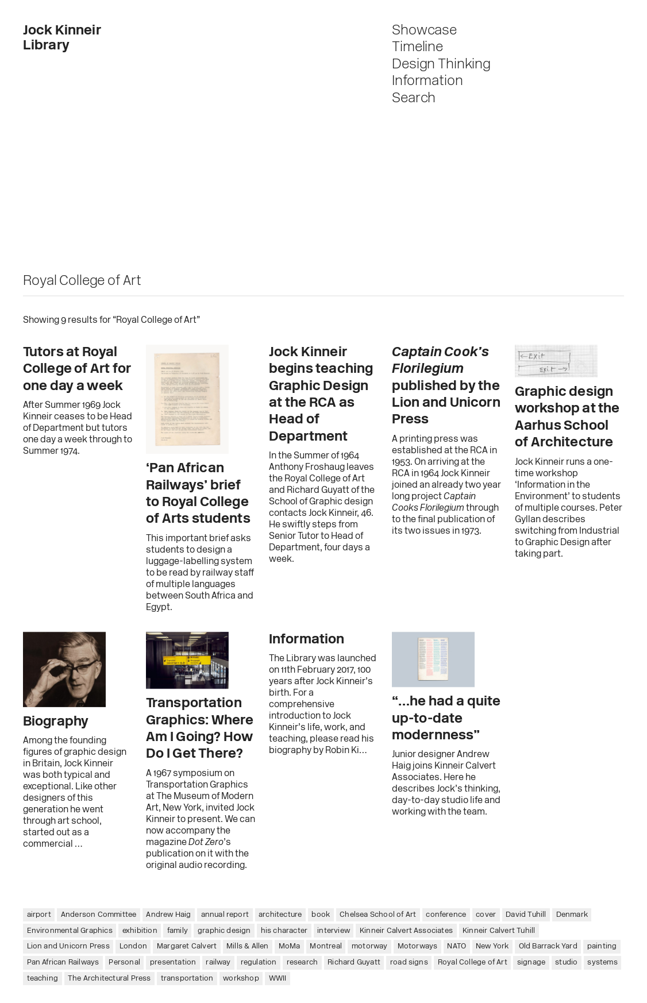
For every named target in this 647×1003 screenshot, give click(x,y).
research (302, 962)
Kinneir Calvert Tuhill (499, 931)
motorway (370, 946)
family (177, 931)
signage (531, 962)
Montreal (326, 946)
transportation (187, 978)
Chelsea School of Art (378, 915)
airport (39, 915)
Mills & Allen (247, 946)
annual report (225, 915)
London (133, 946)
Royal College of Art (472, 962)
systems (602, 962)
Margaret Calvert (187, 946)
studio (566, 962)
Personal (124, 962)
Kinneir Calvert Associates (406, 931)
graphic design (224, 931)
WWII (278, 978)
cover (486, 915)
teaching (43, 978)
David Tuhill (526, 915)
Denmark (572, 915)
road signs (409, 962)
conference (446, 915)
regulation (259, 962)
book (320, 915)
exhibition (139, 931)
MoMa (290, 946)
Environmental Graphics (70, 931)
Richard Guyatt (354, 962)
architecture (280, 915)
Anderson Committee (99, 915)
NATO (456, 946)
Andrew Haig (168, 915)
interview (333, 931)
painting (602, 946)
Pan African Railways (63, 962)
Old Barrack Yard (548, 946)
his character (284, 931)
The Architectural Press (109, 978)
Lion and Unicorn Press (68, 946)
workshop (241, 978)
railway (218, 962)
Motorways (418, 946)
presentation (173, 962)
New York (492, 946)
